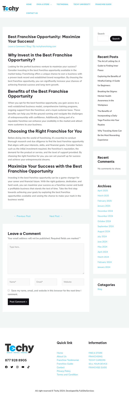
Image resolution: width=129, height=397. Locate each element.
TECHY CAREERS (98, 355)
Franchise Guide (65, 358)
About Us (62, 351)
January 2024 (105, 259)
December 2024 (106, 203)
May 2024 (103, 238)
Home (60, 348)
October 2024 (105, 213)
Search (101, 25)
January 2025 (105, 198)
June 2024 (103, 233)
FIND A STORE (96, 348)
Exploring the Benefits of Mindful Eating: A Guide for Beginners (109, 73)
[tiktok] (28, 362)
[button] (52, 5)
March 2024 (104, 249)
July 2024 (103, 228)
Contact (60, 362)
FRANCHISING (96, 351)
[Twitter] (12, 362)
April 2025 (103, 182)
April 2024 (103, 244)
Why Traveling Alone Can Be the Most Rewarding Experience (109, 128)
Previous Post (22, 208)
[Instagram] (17, 362)
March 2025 (104, 187)
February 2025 (105, 193)
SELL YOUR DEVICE (99, 358)
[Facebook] (6, 362)
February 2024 (105, 254)
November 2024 (106, 208)
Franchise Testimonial (68, 355)
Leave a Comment (17, 38)
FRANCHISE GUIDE (99, 362)
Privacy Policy (64, 366)
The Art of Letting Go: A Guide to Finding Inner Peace (109, 58)
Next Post (56, 208)
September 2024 (106, 218)
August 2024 (104, 223)
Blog (30, 38)
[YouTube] (23, 362)
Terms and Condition (67, 369)
